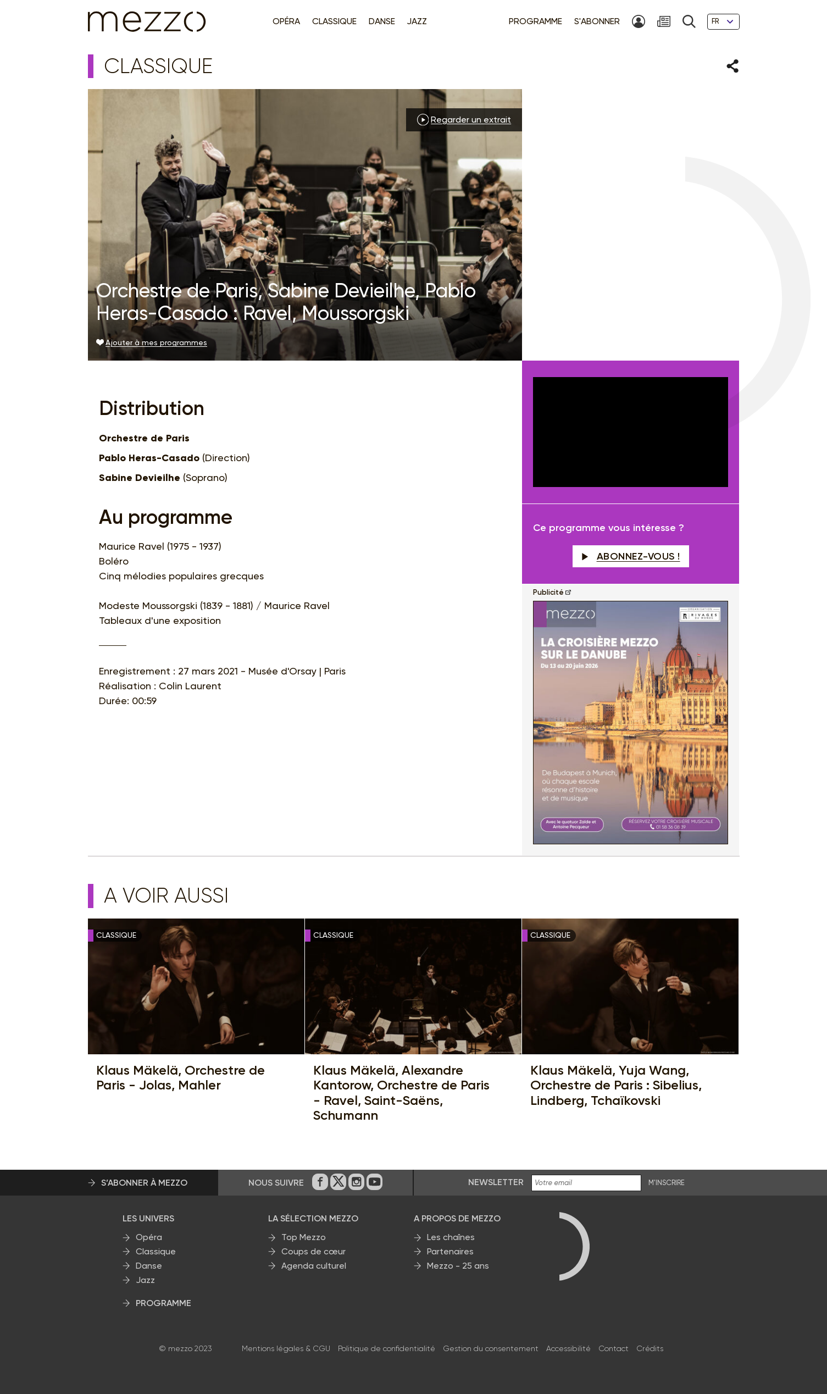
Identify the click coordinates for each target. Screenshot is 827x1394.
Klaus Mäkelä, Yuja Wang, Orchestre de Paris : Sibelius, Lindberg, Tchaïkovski (616, 1085)
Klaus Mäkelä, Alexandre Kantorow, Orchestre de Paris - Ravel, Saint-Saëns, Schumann (401, 1093)
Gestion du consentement (491, 1348)
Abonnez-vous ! (630, 556)
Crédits (649, 1348)
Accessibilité (568, 1348)
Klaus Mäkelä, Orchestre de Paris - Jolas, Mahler (180, 1078)
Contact (613, 1348)
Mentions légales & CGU (286, 1348)
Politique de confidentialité (386, 1348)
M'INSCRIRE (666, 1183)
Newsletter (496, 1182)
